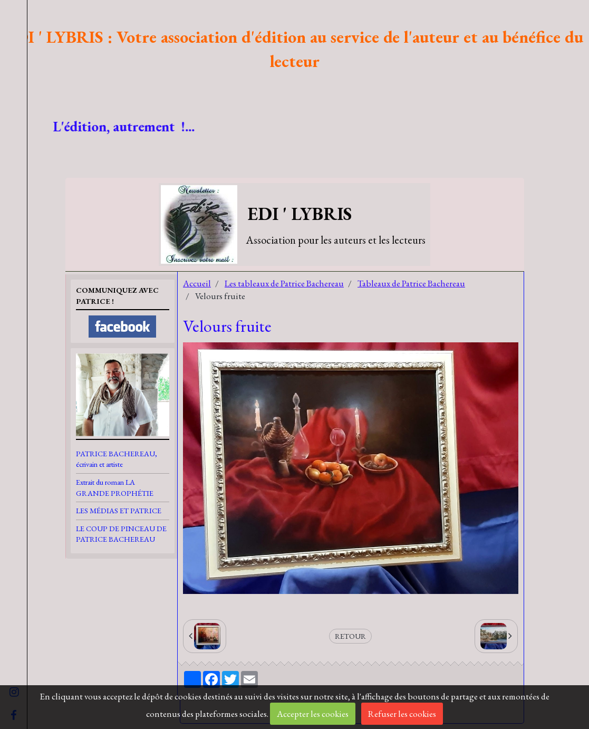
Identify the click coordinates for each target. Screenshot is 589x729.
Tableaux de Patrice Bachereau (411, 283)
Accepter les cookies (313, 714)
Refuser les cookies (402, 714)
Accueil (197, 283)
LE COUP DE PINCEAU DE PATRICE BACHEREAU (121, 533)
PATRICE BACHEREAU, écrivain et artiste (116, 458)
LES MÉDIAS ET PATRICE (118, 510)
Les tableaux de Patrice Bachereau (284, 283)
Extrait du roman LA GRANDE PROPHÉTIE (114, 487)
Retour (350, 636)
